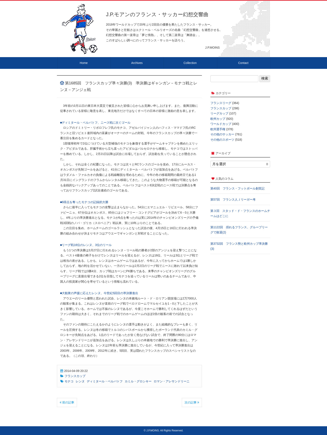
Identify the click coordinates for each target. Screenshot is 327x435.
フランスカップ (75, 376)
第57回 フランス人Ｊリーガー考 (233, 199)
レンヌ (80, 381)
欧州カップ (217, 118)
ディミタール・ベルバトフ (105, 381)
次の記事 (192, 402)
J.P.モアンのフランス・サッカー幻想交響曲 (157, 14)
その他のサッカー (222, 134)
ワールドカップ (220, 124)
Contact (243, 63)
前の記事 (67, 402)
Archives (137, 63)
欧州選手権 (217, 129)
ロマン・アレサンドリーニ (172, 381)
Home (84, 63)
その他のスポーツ (222, 139)
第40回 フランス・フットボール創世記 (237, 188)
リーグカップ (219, 113)
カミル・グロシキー (138, 381)
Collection (190, 63)
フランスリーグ (220, 103)
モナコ (69, 381)
